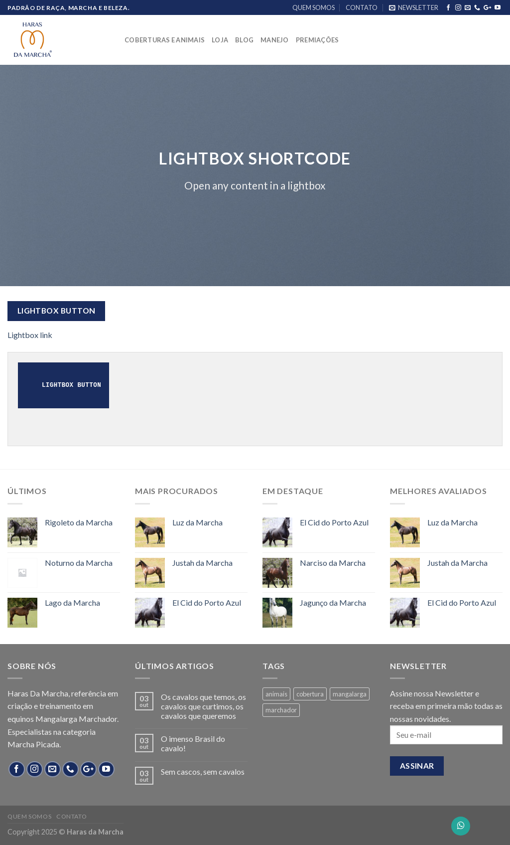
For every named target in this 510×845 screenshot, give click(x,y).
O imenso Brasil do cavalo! (193, 743)
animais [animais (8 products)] (276, 694)
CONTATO (362, 7)
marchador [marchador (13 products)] (281, 710)
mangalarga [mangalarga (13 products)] (350, 694)
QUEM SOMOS (313, 7)
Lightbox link (29, 334)
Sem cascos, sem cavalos (203, 771)
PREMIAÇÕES (317, 40)
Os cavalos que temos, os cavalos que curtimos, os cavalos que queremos (203, 706)
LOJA (220, 40)
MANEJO (274, 40)
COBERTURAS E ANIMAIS (165, 40)
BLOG (244, 40)
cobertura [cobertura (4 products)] (310, 694)
